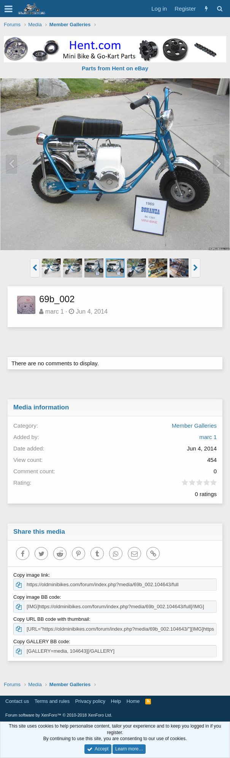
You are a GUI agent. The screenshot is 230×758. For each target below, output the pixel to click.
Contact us (17, 701)
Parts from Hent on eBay (115, 68)
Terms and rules (52, 701)
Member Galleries (194, 425)
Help (116, 701)
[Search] (219, 9)
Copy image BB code (36, 597)
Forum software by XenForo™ (58, 715)
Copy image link (31, 575)
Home (133, 701)
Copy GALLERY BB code (41, 641)
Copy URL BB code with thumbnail (51, 619)
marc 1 (54, 311)
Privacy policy (90, 701)
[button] (9, 8)
